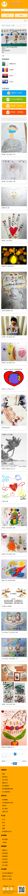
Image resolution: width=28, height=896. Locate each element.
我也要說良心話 (7, 831)
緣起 (3, 774)
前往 (15, 763)
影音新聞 (5, 853)
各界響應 (5, 799)
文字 (3, 819)
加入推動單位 (6, 792)
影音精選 (5, 839)
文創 (13, 25)
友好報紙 (5, 862)
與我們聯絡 (5, 886)
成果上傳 (5, 811)
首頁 (3, 25)
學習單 (4, 805)
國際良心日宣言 (7, 876)
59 (2, 756)
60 (6, 756)
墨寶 (3, 828)
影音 (3, 822)
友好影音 (5, 859)
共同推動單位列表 (7, 802)
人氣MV (4, 842)
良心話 (8, 25)
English (21, 15)
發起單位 (5, 777)
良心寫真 (5, 865)
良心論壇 (5, 808)
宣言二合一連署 (7, 879)
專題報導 (5, 856)
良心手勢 (5, 780)
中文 (7, 15)
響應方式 (5, 783)
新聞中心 (5, 850)
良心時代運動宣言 (7, 873)
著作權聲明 (5, 786)
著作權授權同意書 (7, 789)
